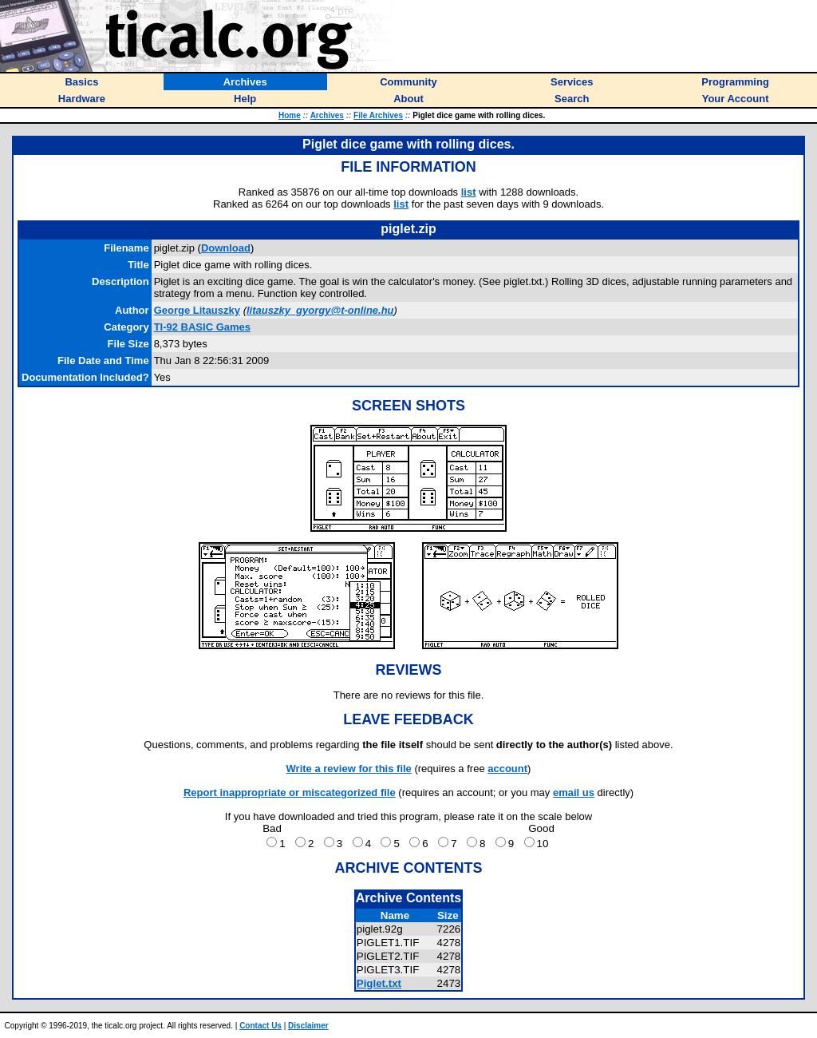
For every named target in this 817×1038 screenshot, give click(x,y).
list (468, 192)
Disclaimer (308, 1025)
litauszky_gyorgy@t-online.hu (320, 310)
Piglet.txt (379, 983)
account (507, 769)
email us (573, 792)
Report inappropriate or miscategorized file (290, 792)
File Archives (378, 115)
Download (226, 248)
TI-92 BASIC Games (202, 327)
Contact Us (260, 1025)
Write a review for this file (349, 769)
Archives (327, 115)
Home (289, 115)
